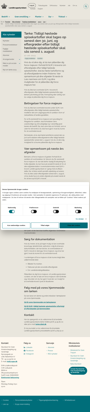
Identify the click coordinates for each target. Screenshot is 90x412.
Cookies (6, 400)
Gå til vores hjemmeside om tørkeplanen (40, 302)
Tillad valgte (45, 225)
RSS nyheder (52, 354)
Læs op (5, 404)
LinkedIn (29, 347)
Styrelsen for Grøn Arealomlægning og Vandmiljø (77, 358)
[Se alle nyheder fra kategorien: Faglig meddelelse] (30, 58)
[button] (19, 59)
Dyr (49, 17)
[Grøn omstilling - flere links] (29, 16)
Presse (50, 351)
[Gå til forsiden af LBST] (13, 6)
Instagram (30, 354)
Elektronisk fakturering (10, 378)
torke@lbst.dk (41, 324)
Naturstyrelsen (75, 364)
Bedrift (5, 17)
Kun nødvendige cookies (16, 225)
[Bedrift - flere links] (9, 16)
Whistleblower (70, 400)
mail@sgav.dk (12, 361)
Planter (38, 17)
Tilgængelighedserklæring (48, 400)
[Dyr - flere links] (52, 16)
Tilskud (61, 17)
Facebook (30, 351)
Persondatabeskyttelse (23, 400)
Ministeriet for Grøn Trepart (77, 351)
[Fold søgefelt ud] (86, 6)
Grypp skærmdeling (22, 404)
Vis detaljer (80, 219)
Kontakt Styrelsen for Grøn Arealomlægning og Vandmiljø (77, 370)
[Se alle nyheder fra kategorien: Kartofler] (40, 58)
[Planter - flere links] (42, 16)
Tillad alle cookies (73, 225)
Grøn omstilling (21, 17)
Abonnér (51, 347)
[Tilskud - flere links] (66, 16)
